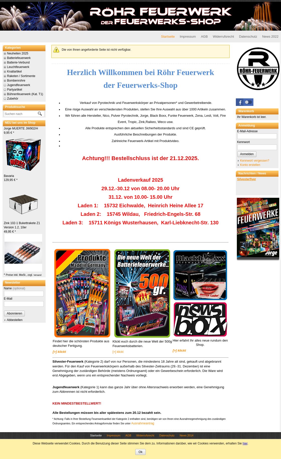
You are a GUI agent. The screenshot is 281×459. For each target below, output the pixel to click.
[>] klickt (117, 352)
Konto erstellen (250, 165)
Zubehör (12, 98)
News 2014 (186, 435)
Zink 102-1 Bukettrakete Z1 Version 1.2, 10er (22, 227)
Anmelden (247, 154)
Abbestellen (15, 320)
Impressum (188, 36)
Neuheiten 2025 (17, 53)
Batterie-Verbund (18, 62)
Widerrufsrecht (223, 36)
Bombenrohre (16, 80)
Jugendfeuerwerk (18, 85)
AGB (204, 36)
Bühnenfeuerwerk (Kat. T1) (25, 94)
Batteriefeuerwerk (19, 58)
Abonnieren (14, 313)
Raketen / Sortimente (21, 76)
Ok (140, 452)
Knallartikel (14, 71)
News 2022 (270, 36)
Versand (37, 275)
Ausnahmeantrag (142, 423)
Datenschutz (248, 36)
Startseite (168, 36)
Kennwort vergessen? (254, 160)
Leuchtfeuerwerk (18, 67)
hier (245, 443)
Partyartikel (14, 89)
